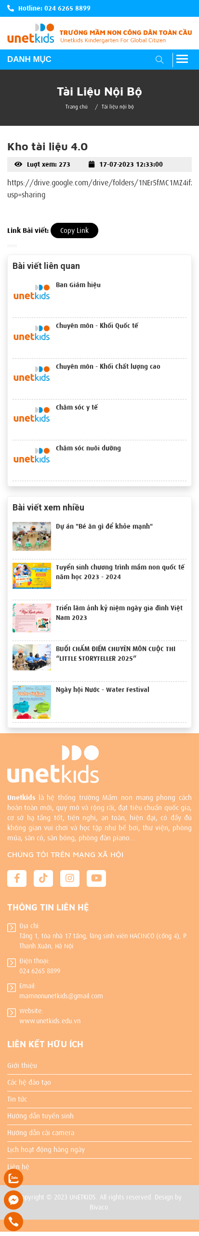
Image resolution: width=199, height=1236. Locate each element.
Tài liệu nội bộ (118, 107)
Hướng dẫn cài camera (40, 1128)
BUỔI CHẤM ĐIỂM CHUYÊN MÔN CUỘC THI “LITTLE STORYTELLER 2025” (115, 654)
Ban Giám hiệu (78, 285)
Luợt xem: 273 (42, 164)
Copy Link (74, 230)
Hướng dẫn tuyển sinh (40, 1111)
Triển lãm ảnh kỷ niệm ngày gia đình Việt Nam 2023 (119, 613)
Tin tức (17, 1094)
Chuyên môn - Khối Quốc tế (97, 326)
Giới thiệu (22, 1060)
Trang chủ (77, 107)
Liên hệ (18, 1162)
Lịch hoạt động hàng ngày (46, 1144)
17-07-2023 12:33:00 (126, 164)
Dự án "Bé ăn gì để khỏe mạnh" (104, 526)
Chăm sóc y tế (77, 407)
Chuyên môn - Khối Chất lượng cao (108, 367)
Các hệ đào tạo (29, 1077)
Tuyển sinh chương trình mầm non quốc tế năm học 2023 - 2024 (120, 572)
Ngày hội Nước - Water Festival (102, 690)
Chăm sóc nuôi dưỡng (88, 448)
